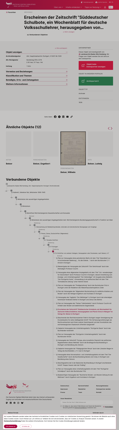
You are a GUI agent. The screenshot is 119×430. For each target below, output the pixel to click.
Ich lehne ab (25, 426)
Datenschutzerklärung (12, 421)
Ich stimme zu (10, 426)
